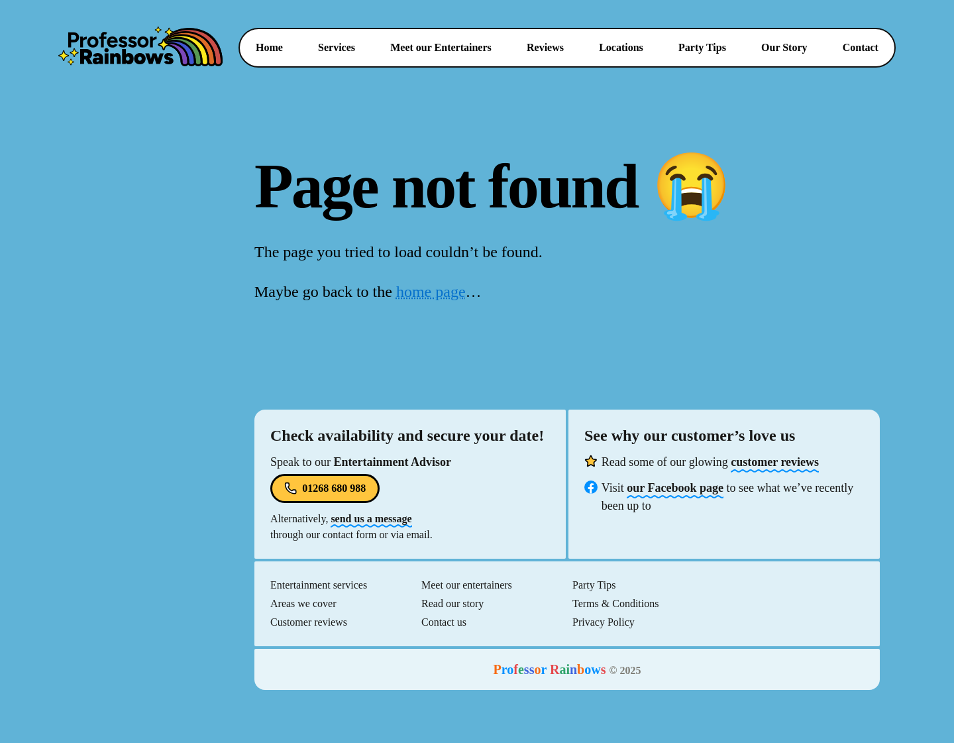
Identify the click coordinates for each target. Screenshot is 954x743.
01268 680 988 (325, 488)
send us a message (371, 518)
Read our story (452, 603)
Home (269, 47)
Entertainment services (318, 585)
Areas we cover (303, 603)
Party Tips (702, 47)
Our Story (784, 47)
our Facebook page (675, 487)
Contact (860, 47)
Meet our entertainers (466, 585)
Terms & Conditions (615, 603)
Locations (621, 47)
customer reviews (775, 462)
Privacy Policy (603, 622)
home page (431, 291)
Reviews (545, 47)
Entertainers (441, 47)
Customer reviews (308, 622)
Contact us (443, 622)
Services (341, 47)
